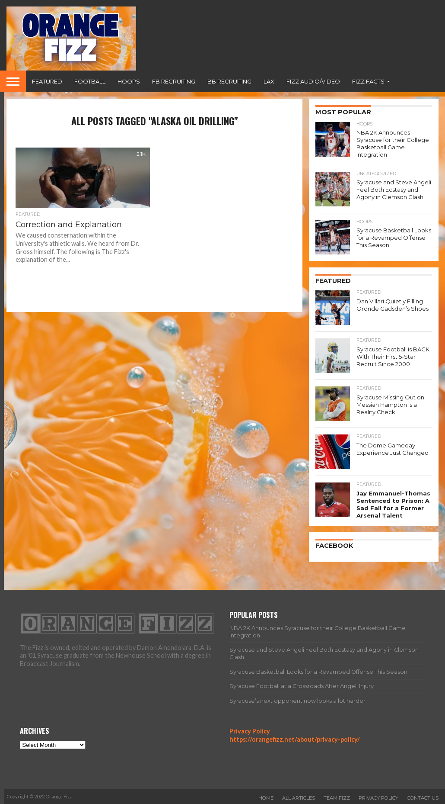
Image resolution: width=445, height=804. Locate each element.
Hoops (129, 81)
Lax (269, 81)
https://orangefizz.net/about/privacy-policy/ (294, 738)
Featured (47, 81)
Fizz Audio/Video (313, 81)
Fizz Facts (368, 81)
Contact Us (423, 797)
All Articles (298, 797)
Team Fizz (337, 797)
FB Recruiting (173, 81)
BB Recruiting (229, 81)
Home (265, 797)
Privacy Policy (249, 730)
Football (89, 81)
